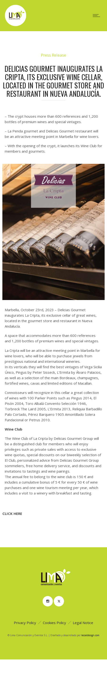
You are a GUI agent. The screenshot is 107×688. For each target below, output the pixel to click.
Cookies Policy (54, 622)
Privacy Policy (25, 622)
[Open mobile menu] (97, 15)
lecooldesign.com (90, 635)
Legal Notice (83, 622)
